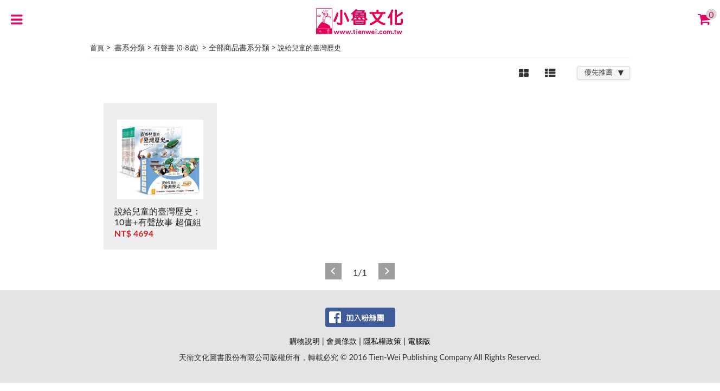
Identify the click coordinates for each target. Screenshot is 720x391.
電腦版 (419, 341)
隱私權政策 (382, 341)
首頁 (97, 47)
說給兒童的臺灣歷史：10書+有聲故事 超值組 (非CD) (157, 222)
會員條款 (341, 341)
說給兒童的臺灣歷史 (309, 47)
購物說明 (305, 341)
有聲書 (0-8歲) (175, 47)
